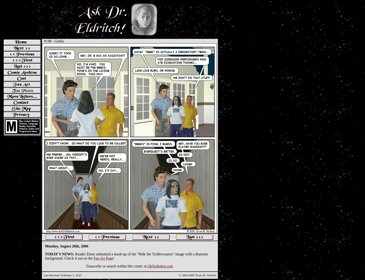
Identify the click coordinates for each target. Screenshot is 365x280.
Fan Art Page (103, 258)
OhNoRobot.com (160, 266)
